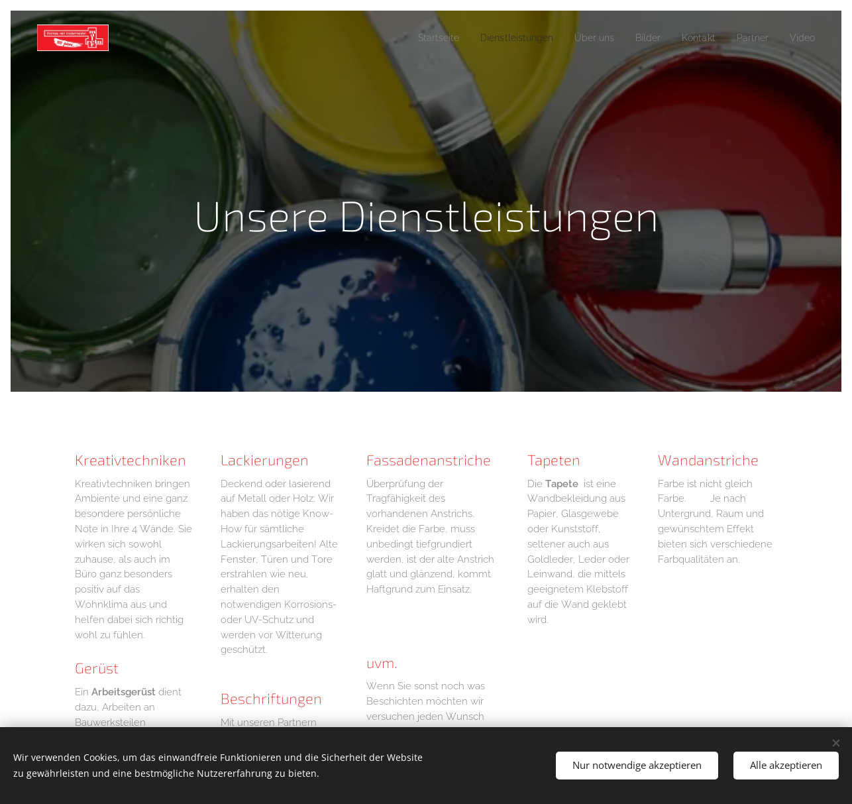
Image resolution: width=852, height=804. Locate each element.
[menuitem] (412, 37)
